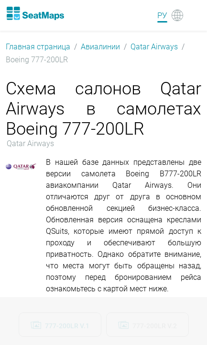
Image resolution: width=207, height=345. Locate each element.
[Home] (35, 13)
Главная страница (38, 46)
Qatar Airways (154, 46)
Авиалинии (100, 46)
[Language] (170, 15)
